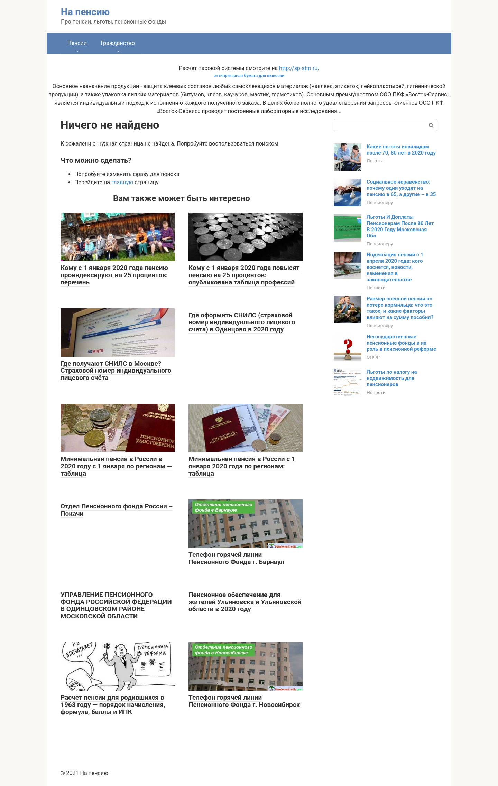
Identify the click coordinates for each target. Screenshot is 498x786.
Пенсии (77, 43)
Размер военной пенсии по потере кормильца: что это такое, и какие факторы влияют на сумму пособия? (400, 308)
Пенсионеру (380, 202)
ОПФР (373, 357)
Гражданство (118, 43)
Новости (376, 287)
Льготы (375, 160)
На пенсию (85, 12)
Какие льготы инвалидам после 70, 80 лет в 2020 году (401, 149)
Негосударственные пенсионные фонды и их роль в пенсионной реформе (401, 343)
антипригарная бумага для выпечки (249, 75)
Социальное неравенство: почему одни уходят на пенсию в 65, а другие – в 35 (401, 188)
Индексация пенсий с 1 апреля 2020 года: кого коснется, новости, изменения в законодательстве (395, 267)
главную (122, 182)
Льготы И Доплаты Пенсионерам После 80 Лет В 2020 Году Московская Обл (400, 226)
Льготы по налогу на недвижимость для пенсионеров (392, 378)
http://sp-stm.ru (298, 68)
